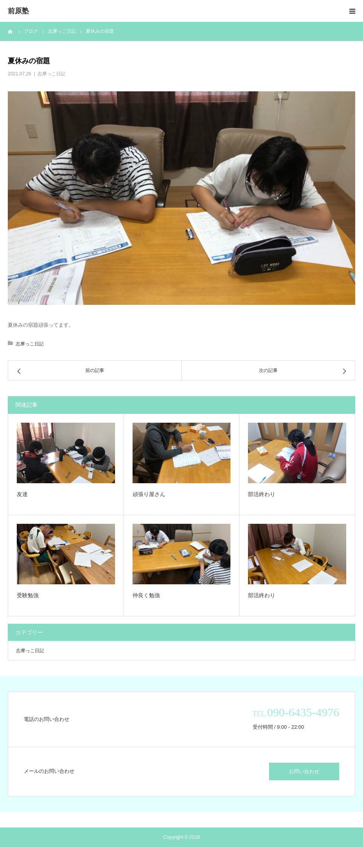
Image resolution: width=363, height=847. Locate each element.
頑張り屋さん (149, 494)
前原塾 (18, 10)
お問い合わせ (304, 771)
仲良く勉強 (146, 595)
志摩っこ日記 (51, 74)
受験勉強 (28, 595)
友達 (22, 494)
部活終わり (261, 494)
